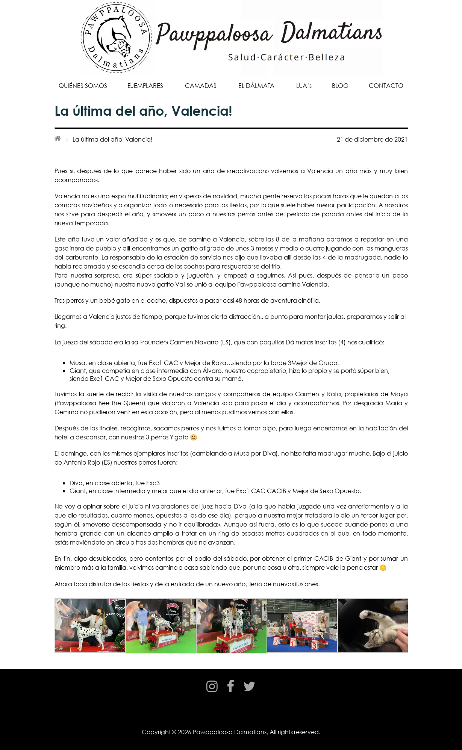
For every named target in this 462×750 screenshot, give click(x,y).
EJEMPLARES (145, 85)
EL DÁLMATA (256, 85)
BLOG (340, 85)
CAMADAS (201, 85)
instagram (212, 693)
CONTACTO (386, 85)
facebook (230, 693)
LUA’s (304, 85)
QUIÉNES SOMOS (83, 85)
